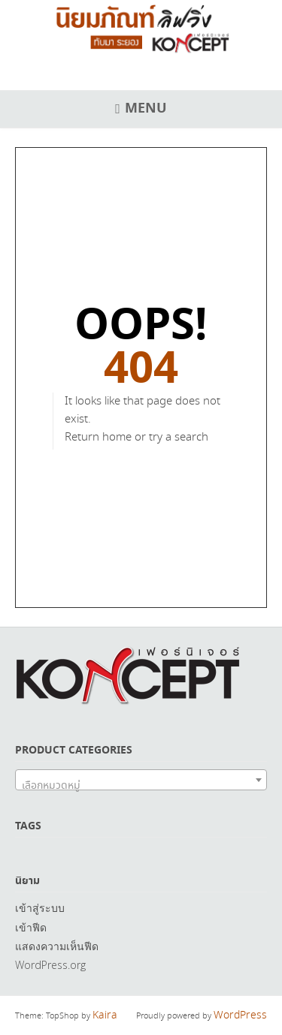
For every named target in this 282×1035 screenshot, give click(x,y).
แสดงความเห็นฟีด (57, 946)
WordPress (240, 1015)
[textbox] (141, 786)
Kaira (104, 1015)
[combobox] (141, 779)
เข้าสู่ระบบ (40, 908)
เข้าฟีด (31, 927)
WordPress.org (50, 965)
